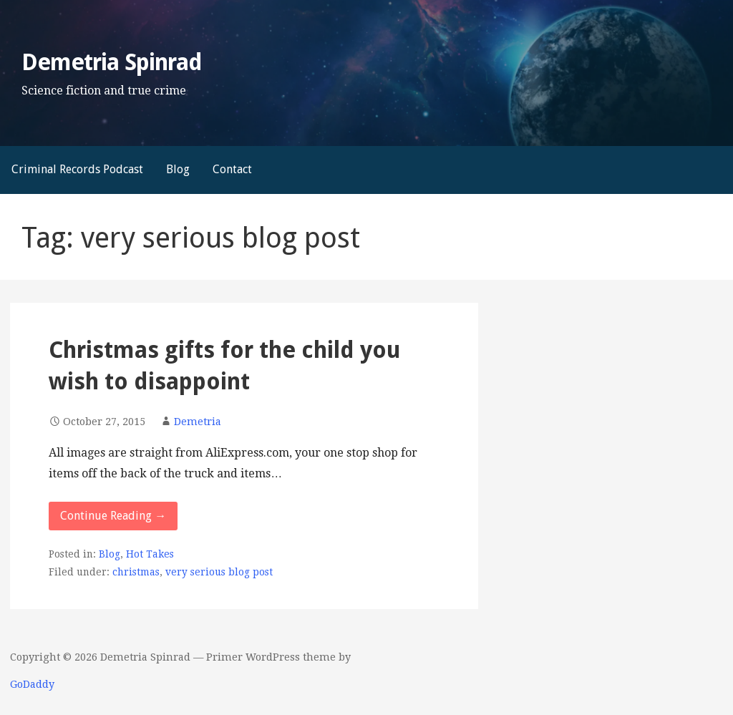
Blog (178, 169)
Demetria (197, 421)
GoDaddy (32, 684)
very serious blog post (219, 572)
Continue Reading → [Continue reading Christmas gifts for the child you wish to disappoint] (113, 515)
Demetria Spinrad (111, 62)
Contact (232, 169)
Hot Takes (150, 554)
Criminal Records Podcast (77, 169)
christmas (136, 572)
